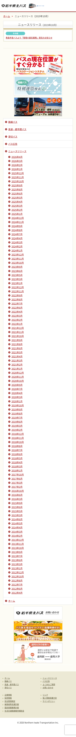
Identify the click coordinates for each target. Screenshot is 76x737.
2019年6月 (17, 421)
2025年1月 (17, 213)
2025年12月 (18, 173)
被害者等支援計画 (12, 704)
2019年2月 (17, 429)
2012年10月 (18, 576)
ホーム (6, 16)
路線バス (12, 122)
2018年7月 (17, 450)
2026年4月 (17, 156)
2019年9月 (17, 409)
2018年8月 (17, 446)
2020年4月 (17, 393)
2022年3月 (17, 315)
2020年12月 (18, 372)
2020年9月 (17, 384)
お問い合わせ (48, 688)
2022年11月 (18, 291)
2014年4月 (17, 527)
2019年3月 (17, 425)
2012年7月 (17, 584)
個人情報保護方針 (50, 698)
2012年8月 (17, 580)
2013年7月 (17, 556)
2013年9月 (17, 552)
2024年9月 (17, 226)
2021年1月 (17, 368)
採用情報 (8, 698)
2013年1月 (17, 568)
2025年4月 (17, 201)
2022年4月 (17, 311)
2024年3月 (17, 242)
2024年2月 (17, 246)
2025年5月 (17, 197)
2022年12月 (18, 287)
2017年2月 (17, 486)
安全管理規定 (10, 701)
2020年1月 (17, 401)
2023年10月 (18, 262)
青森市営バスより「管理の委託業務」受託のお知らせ (29, 37)
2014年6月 (17, 519)
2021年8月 (17, 344)
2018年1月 (17, 470)
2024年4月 (17, 238)
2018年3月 (17, 466)
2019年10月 (18, 405)
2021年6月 (17, 348)
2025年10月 (18, 181)
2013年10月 (18, 548)
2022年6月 (17, 307)
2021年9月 (17, 340)
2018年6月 (17, 454)
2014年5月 (17, 523)
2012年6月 (17, 588)
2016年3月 (17, 499)
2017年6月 (17, 478)
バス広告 (12, 143)
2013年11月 (18, 543)
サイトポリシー (49, 701)
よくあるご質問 (49, 684)
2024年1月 (17, 250)
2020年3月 (17, 397)
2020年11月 (18, 376)
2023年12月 (18, 254)
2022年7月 (17, 303)
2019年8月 (17, 413)
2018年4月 (17, 462)
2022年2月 (17, 319)
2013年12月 (18, 539)
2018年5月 (17, 458)
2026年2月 (17, 165)
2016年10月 (18, 490)
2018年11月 (18, 438)
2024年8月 (17, 230)
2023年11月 (18, 258)
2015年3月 (17, 515)
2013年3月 (17, 564)
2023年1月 (17, 283)
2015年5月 (17, 511)
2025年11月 (18, 177)
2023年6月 (17, 271)
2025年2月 (17, 209)
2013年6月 (17, 560)
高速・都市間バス (17, 129)
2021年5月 (17, 352)
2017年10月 (18, 474)
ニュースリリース (17, 151)
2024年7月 (17, 234)
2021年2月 (17, 364)
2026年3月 (17, 161)
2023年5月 (17, 275)
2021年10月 (18, 336)
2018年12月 (18, 433)
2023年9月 (17, 266)
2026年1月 (17, 169)
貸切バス (12, 136)
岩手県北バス (14, 5)
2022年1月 (17, 323)
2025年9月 (17, 185)
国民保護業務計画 (12, 708)
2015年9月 (17, 503)
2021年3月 (17, 360)
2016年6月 (17, 494)
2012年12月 (18, 572)
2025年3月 (17, 205)
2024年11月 (18, 222)
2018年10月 (18, 442)
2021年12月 (18, 328)
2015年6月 (17, 507)
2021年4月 (17, 356)
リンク (45, 695)
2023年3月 (17, 279)
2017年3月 (17, 482)
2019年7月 (17, 417)
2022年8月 (17, 299)
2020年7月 (17, 389)
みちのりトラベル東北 (36, 5)
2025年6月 (17, 193)
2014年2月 (17, 535)
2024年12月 (18, 218)
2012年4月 (17, 592)
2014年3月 (17, 531)
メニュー (70, 5)
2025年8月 (17, 189)
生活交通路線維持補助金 (14, 711)
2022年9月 (17, 295)
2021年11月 (18, 332)
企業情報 (8, 695)
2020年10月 (18, 380)
